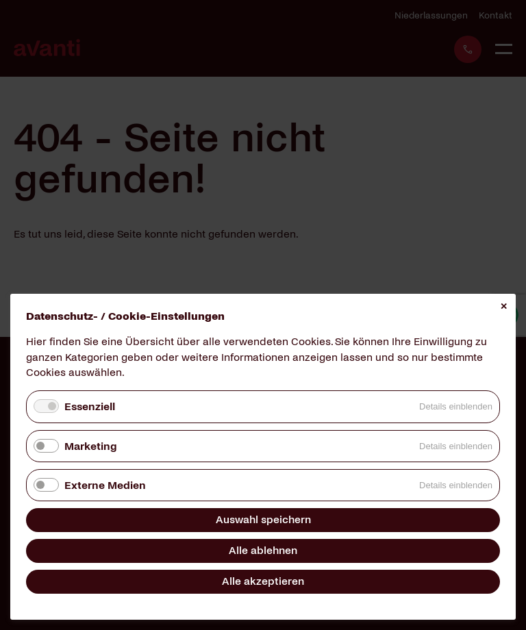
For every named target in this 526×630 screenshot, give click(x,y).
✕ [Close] (504, 306)
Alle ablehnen (263, 550)
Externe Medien (105, 485)
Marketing (90, 446)
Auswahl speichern (263, 519)
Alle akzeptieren (263, 581)
